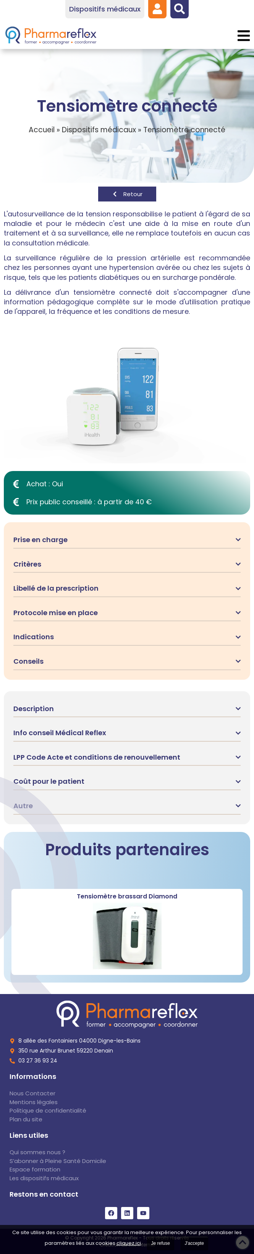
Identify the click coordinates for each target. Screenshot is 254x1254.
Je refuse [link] (160, 1243)
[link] (157, 8)
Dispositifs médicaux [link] (99, 130)
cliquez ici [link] (128, 1243)
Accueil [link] (42, 130)
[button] (243, 36)
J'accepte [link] (194, 1243)
